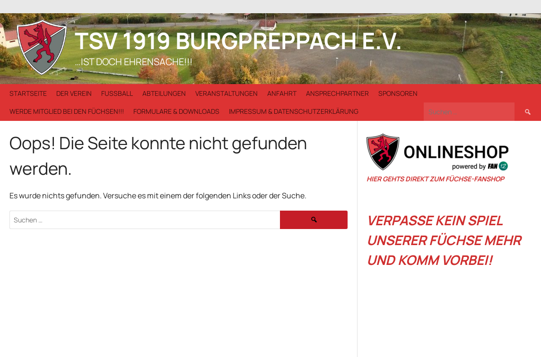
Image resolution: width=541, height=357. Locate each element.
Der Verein (74, 93)
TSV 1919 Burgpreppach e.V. (238, 40)
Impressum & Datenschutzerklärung (293, 111)
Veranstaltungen (226, 93)
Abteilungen (164, 93)
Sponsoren (398, 93)
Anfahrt (282, 93)
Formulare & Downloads (176, 111)
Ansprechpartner (337, 93)
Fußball (117, 93)
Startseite (28, 93)
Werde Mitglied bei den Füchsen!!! (66, 111)
